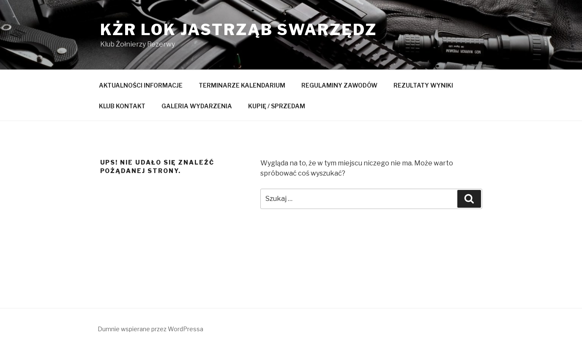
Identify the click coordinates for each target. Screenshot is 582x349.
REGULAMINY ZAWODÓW (339, 85)
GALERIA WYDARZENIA (196, 106)
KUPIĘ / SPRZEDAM (276, 106)
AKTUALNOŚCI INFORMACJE (141, 85)
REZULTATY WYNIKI (423, 85)
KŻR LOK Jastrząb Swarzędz (238, 29)
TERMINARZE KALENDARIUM (242, 85)
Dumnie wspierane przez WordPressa (150, 329)
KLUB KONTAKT (122, 106)
